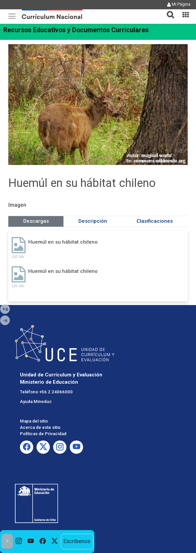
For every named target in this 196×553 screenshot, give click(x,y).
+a (6, 308)
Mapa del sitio (34, 421)
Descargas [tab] (36, 221)
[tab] (168, 10)
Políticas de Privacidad (43, 433)
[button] (168, 10)
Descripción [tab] (92, 221)
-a (6, 320)
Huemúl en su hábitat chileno (63, 242)
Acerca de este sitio (40, 427)
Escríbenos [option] (76, 541)
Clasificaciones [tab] (155, 221)
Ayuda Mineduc (36, 401)
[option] (19, 541)
